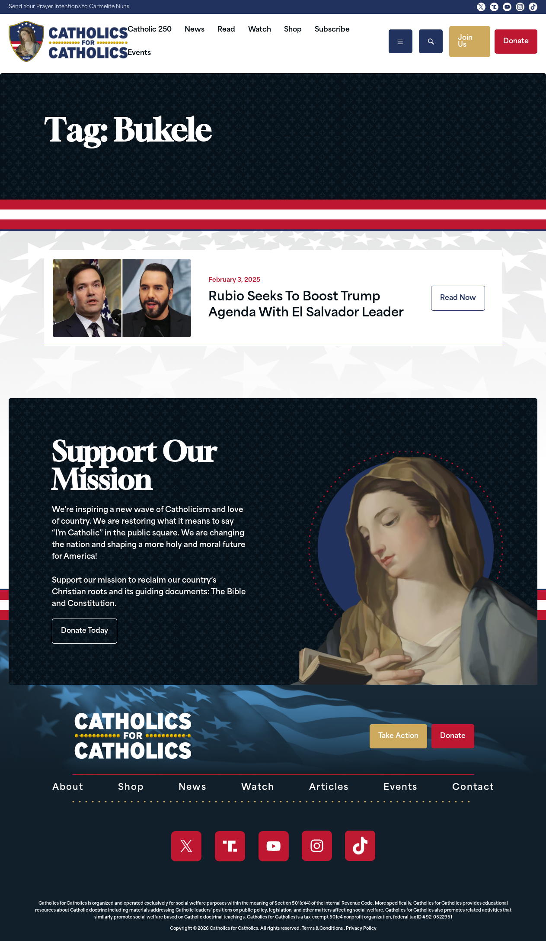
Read (226, 29)
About (67, 787)
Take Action (398, 736)
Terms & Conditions (322, 928)
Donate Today (84, 631)
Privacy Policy (361, 928)
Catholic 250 (150, 29)
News (194, 29)
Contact (473, 787)
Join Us (465, 41)
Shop (293, 29)
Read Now (458, 298)
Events (139, 53)
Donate (516, 41)
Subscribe (332, 29)
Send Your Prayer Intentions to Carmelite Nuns (69, 7)
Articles (329, 787)
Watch (259, 29)
